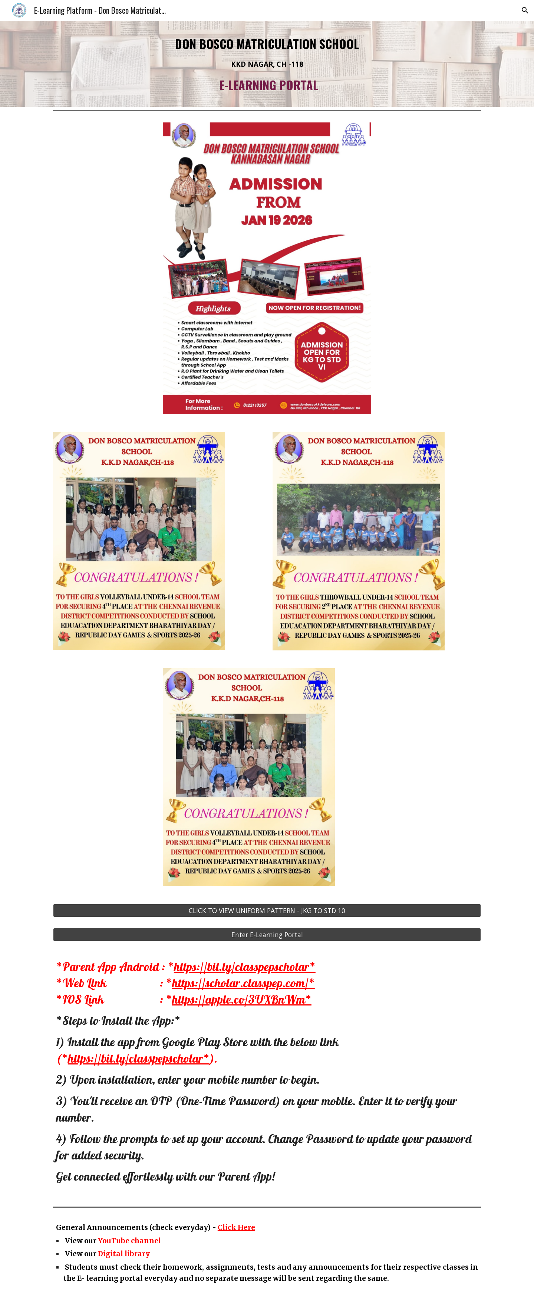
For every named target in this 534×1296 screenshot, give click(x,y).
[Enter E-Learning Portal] (267, 934)
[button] (525, 10)
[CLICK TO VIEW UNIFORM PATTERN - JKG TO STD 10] (267, 910)
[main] (267, 64)
